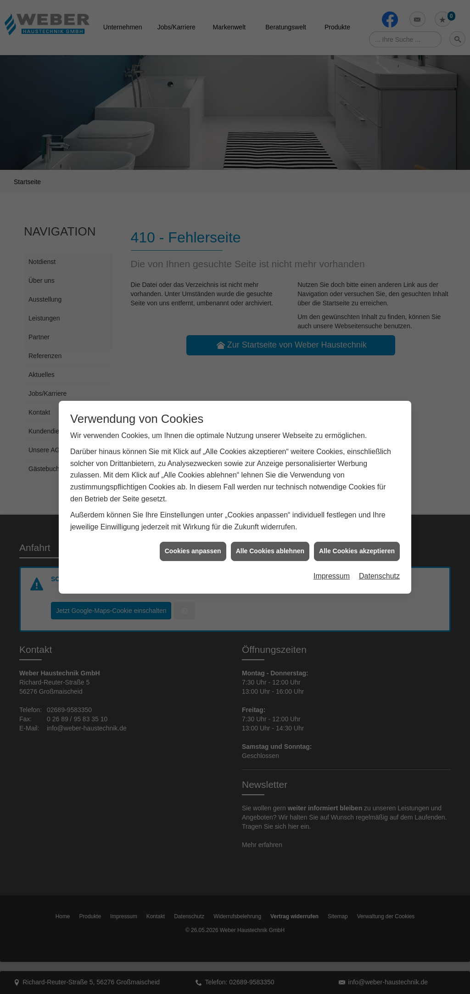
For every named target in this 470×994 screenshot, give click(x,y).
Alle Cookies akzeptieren (357, 532)
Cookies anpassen (193, 532)
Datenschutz (379, 558)
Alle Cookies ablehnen (270, 532)
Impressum (331, 558)
